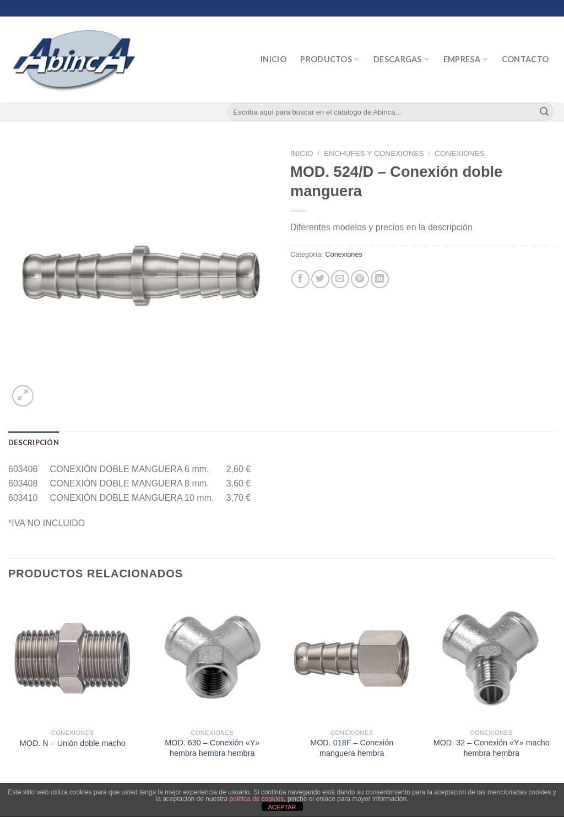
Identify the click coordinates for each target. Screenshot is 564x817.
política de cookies (257, 799)
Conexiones (460, 153)
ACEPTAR (282, 807)
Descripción (33, 442)
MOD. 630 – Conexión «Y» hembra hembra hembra (212, 748)
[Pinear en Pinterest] (360, 279)
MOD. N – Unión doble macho (73, 743)
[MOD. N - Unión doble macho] (72, 658)
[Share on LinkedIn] (380, 279)
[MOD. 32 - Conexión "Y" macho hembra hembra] (491, 658)
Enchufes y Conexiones (374, 153)
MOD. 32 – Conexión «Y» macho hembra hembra (491, 748)
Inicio (273, 59)
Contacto (525, 59)
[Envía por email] (340, 279)
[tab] (33, 442)
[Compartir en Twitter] (320, 279)
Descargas (401, 59)
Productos (329, 59)
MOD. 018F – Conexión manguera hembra (351, 748)
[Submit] (544, 112)
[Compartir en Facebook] (300, 279)
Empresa (465, 59)
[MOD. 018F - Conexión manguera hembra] (352, 658)
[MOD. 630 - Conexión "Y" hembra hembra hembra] (212, 658)
